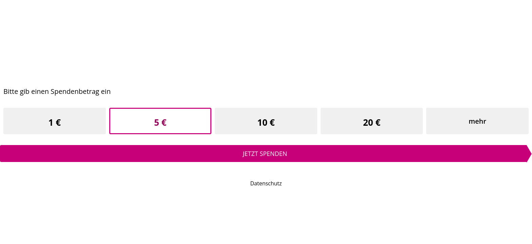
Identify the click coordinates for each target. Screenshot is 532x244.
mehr (477, 121)
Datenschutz (266, 183)
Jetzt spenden (265, 153)
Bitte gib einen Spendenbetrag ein (57, 91)
